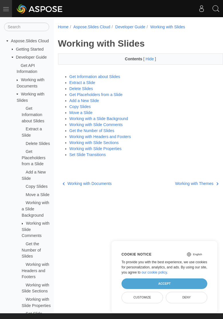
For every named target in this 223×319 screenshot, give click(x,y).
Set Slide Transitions (87, 154)
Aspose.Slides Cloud (30, 41)
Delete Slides (38, 143)
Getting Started (30, 49)
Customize (142, 297)
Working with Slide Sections (94, 142)
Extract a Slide (82, 82)
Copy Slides (37, 186)
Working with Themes (196, 183)
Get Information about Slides (33, 114)
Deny (186, 297)
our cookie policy (154, 272)
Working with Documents (87, 183)
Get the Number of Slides (31, 250)
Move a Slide (37, 194)
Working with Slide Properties (95, 148)
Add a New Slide (84, 100)
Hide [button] (150, 59)
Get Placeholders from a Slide (33, 157)
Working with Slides (167, 27)
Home (63, 27)
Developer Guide (31, 57)
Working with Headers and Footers (35, 270)
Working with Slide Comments (96, 124)
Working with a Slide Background (98, 118)
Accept (164, 283)
